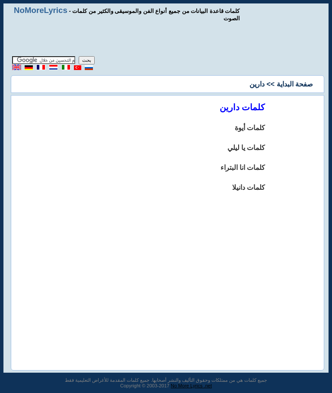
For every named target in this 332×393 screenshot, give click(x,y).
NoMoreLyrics (40, 10)
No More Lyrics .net (191, 385)
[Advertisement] (166, 39)
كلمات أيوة (250, 127)
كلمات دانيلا (248, 187)
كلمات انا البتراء (242, 167)
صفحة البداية (295, 84)
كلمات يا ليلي (246, 147)
